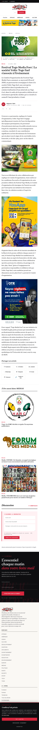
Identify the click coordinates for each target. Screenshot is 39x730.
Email (31, 372)
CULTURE (34, 17)
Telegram (19, 372)
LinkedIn (32, 367)
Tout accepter (20, 719)
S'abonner (12, 1)
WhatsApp (7, 372)
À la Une (5, 17)
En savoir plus (5, 715)
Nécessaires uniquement (19, 722)
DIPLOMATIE (5, 649)
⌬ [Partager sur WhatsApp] (9, 109)
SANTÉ (3, 670)
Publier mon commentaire (12, 537)
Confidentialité (5, 700)
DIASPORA (4, 647)
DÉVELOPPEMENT (7, 644)
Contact (4, 692)
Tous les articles (6, 697)
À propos (4, 690)
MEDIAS (10, 33)
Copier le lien (19, 377)
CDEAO (27, 17)
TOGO (3, 681)
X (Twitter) (19, 367)
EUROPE (4, 663)
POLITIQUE (4, 668)
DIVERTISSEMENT (7, 652)
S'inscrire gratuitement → (13, 593)
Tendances (4, 695)
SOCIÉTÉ (4, 673)
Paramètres (19, 726)
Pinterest (7, 377)
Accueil (4, 33)
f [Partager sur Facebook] (6, 109)
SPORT (3, 676)
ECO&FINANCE (6, 655)
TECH (3, 678)
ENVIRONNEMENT (7, 660)
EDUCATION (5, 657)
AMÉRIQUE (20, 17)
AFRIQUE (12, 17)
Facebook (7, 367)
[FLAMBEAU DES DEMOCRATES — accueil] (19, 7)
